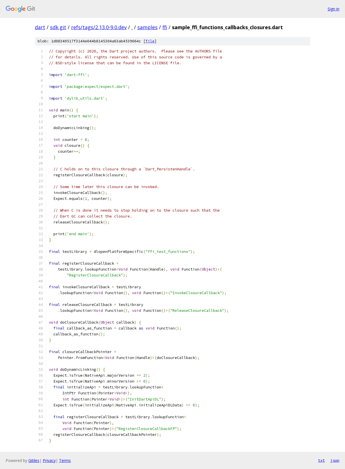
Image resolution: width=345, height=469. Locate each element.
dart (40, 27)
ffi (164, 27)
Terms (65, 460)
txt (321, 460)
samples (147, 27)
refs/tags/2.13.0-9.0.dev (99, 27)
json (334, 460)
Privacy (49, 460)
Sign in (333, 9)
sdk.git (58, 27)
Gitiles (33, 460)
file (150, 41)
